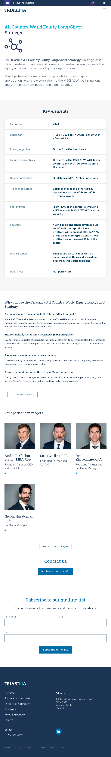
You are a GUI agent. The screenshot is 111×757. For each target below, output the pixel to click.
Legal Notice (40, 747)
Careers (8, 720)
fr (104, 3)
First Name (10, 617)
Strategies (10, 709)
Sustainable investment (17, 698)
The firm (9, 693)
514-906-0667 (15, 735)
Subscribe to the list (55, 650)
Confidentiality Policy (57, 747)
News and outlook (14, 715)
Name (61, 617)
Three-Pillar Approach (17, 704)
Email (7, 632)
